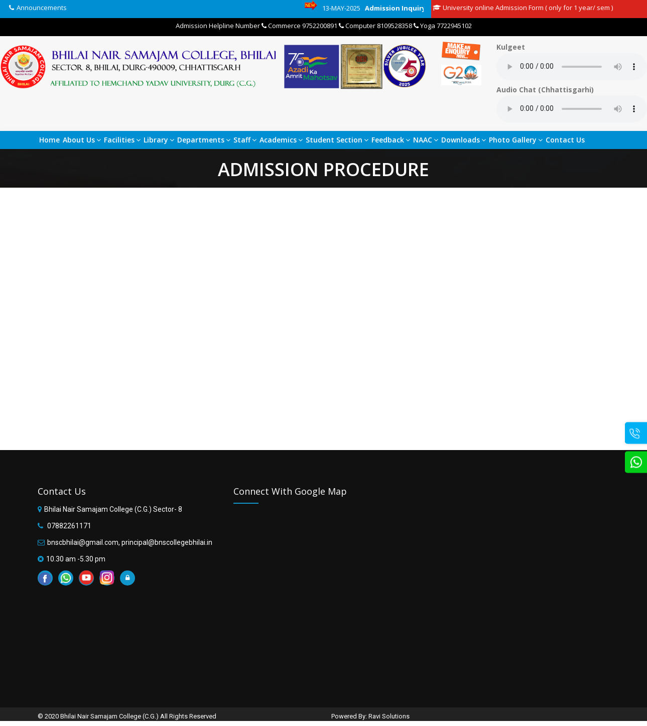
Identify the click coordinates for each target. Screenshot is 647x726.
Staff (244, 139)
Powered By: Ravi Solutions (370, 716)
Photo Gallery (516, 139)
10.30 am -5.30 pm (75, 559)
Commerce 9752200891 (299, 25)
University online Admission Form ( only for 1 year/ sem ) (523, 7)
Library (159, 139)
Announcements (42, 7)
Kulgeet (510, 47)
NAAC (425, 139)
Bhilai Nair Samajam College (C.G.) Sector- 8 (113, 509)
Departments (203, 139)
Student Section (337, 139)
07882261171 (68, 526)
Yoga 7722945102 (443, 25)
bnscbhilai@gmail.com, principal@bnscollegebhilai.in (129, 542)
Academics (281, 139)
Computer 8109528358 (375, 25)
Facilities (122, 139)
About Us (82, 139)
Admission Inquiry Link (409, 8)
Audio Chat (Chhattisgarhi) (545, 89)
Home (49, 139)
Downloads (463, 139)
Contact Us (565, 139)
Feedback (390, 139)
